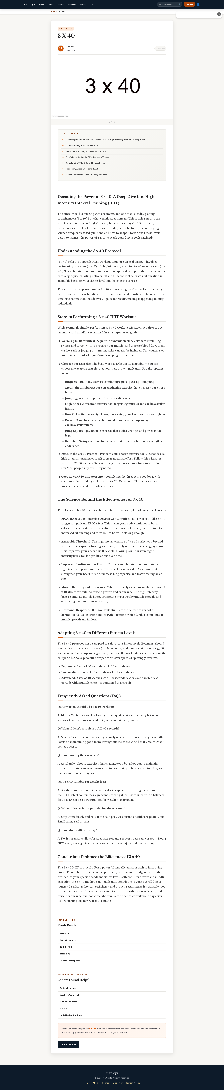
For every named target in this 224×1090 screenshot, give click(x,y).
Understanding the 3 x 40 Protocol (82, 145)
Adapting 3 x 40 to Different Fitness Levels (85, 163)
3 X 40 (92, 1028)
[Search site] (169, 4)
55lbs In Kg (65, 953)
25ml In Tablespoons (70, 960)
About (50, 4)
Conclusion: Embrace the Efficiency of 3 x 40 (86, 174)
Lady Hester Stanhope (71, 1015)
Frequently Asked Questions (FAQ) (82, 169)
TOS (91, 4)
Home (41, 4)
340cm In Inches (68, 988)
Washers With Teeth (70, 994)
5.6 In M (63, 1008)
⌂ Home (189, 4)
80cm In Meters (68, 940)
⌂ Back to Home (68, 1044)
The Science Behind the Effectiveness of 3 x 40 (87, 157)
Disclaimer (71, 4)
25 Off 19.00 (66, 947)
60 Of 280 (65, 933)
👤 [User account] (198, 4)
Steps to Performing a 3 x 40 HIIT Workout (86, 151)
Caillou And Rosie (68, 1001)
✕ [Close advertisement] (219, 14)
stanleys (29, 4)
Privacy (83, 4)
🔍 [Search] (180, 4)
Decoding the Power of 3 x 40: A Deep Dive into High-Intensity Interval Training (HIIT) (105, 139)
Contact (60, 4)
